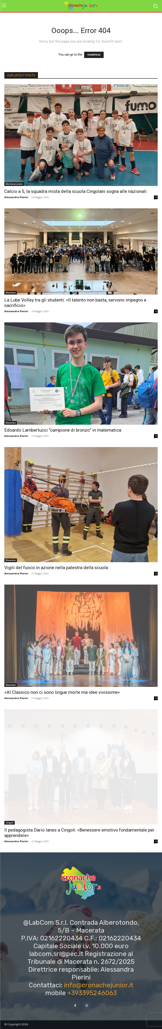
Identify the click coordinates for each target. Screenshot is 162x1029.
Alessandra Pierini (16, 197)
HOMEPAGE (93, 54)
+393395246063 (92, 993)
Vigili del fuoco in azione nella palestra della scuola (56, 567)
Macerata (11, 292)
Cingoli (9, 822)
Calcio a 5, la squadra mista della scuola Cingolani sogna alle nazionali (75, 191)
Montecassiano (14, 184)
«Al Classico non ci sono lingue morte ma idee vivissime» (62, 692)
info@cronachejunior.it (98, 985)
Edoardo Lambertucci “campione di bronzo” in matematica (62, 430)
